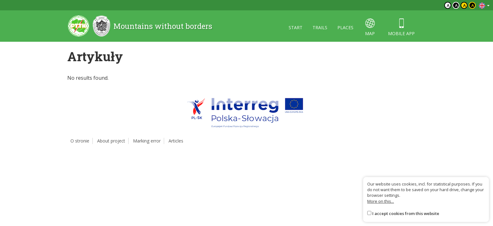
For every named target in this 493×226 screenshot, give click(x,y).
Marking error (147, 141)
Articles (176, 141)
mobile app (401, 27)
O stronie (79, 141)
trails (320, 27)
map (370, 27)
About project (111, 141)
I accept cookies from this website (405, 213)
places (345, 27)
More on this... (380, 201)
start (295, 27)
